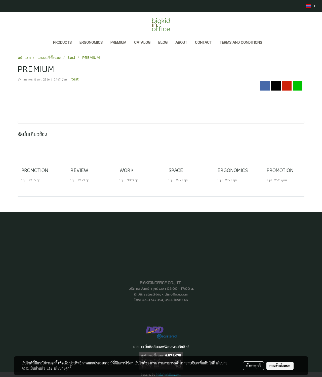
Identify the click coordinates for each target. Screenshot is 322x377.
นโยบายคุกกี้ (62, 368)
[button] (271, 43)
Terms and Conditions (241, 42)
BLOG (163, 42)
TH (311, 6)
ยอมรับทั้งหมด (280, 365)
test (75, 79)
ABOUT (181, 42)
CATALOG (142, 42)
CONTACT (203, 42)
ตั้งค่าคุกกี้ (253, 365)
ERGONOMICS (91, 42)
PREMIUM (118, 42)
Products (62, 42)
